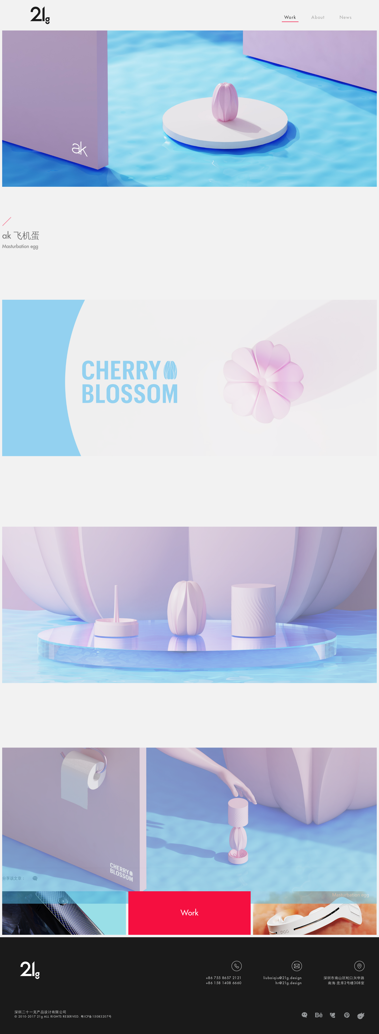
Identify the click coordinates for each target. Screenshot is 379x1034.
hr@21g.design (289, 983)
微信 (304, 1015)
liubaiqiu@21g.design (282, 978)
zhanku (360, 1015)
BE (318, 1015)
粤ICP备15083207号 (96, 1016)
